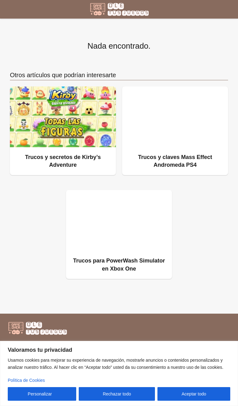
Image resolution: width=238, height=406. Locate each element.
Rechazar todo (117, 393)
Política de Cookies (26, 380)
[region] (119, 373)
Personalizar (40, 393)
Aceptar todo (194, 393)
